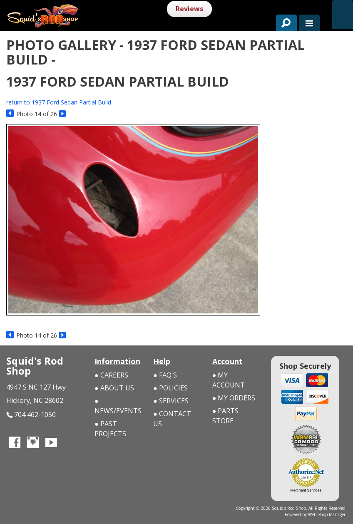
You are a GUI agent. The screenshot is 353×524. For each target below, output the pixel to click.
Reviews (189, 8)
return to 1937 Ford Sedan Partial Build (58, 102)
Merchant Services (306, 490)
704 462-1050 (31, 415)
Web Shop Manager (327, 514)
